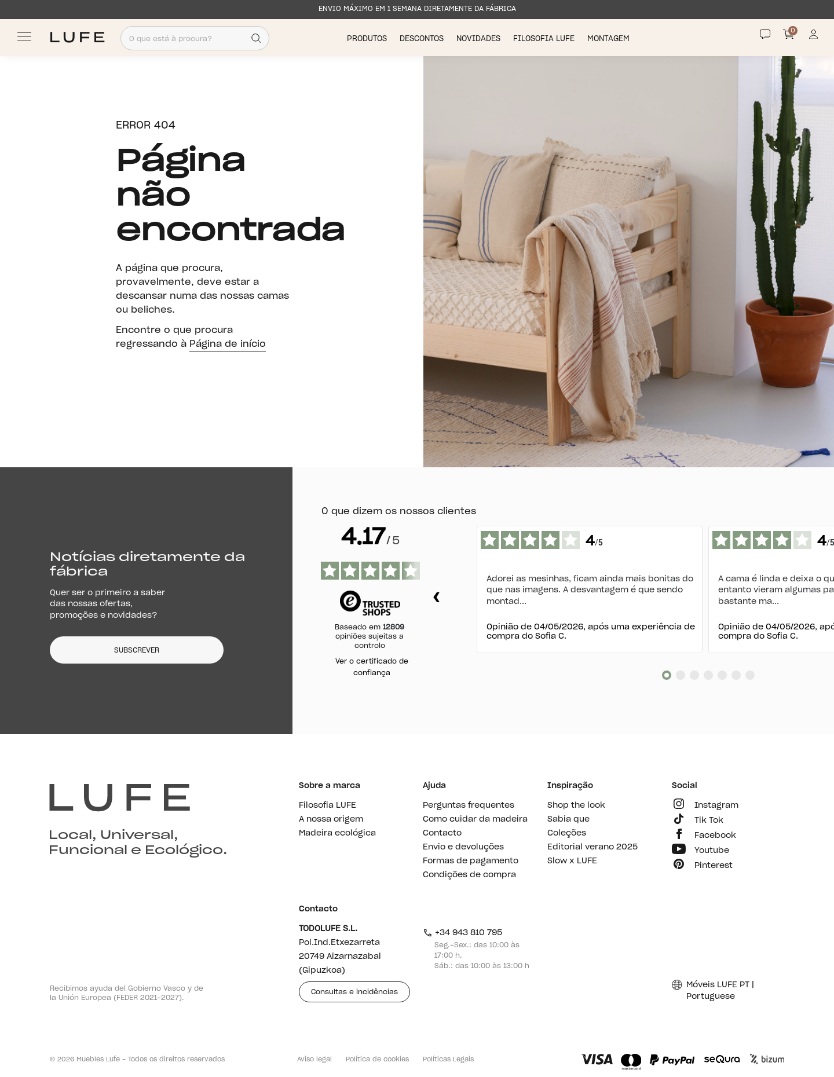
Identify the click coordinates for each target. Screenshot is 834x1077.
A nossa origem (331, 819)
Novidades (479, 38)
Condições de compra (469, 875)
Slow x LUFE (572, 861)
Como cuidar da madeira (475, 819)
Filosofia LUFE (545, 38)
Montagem (609, 38)
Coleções (566, 833)
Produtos (368, 38)
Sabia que (568, 819)
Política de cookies (377, 1059)
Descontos (423, 38)
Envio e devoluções (463, 847)
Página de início (227, 344)
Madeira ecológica (337, 833)
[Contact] (765, 34)
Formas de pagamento (470, 861)
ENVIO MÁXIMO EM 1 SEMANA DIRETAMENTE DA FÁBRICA (417, 8)
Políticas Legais (448, 1059)
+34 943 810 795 (462, 933)
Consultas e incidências (354, 991)
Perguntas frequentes (468, 805)
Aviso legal (314, 1059)
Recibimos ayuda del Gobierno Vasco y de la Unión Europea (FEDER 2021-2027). (126, 993)
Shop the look (576, 805)
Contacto (442, 833)
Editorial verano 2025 (592, 847)
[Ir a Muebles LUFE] (77, 37)
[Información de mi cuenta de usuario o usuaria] (813, 37)
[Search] (256, 38)
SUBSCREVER (136, 650)
